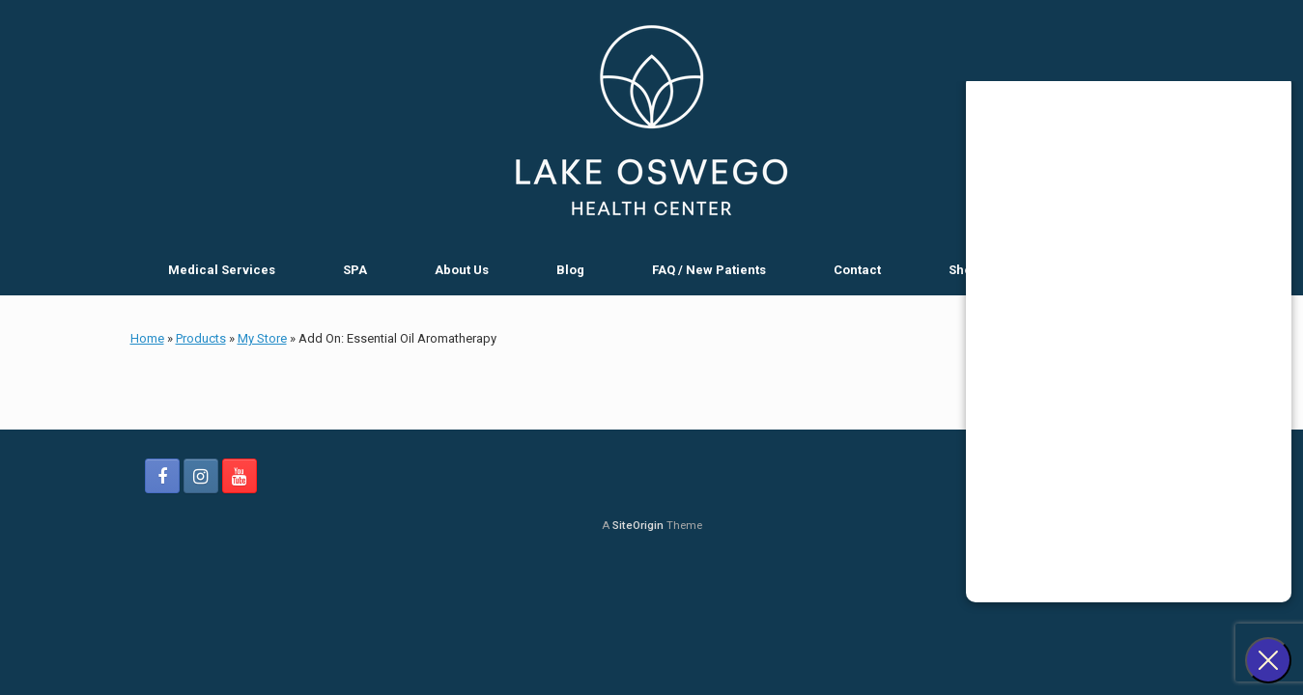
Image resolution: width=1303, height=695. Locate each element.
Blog (570, 270)
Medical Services (221, 270)
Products (201, 338)
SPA (355, 270)
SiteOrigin (638, 525)
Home (147, 338)
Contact (857, 270)
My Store (262, 338)
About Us (462, 270)
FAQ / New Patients (709, 270)
